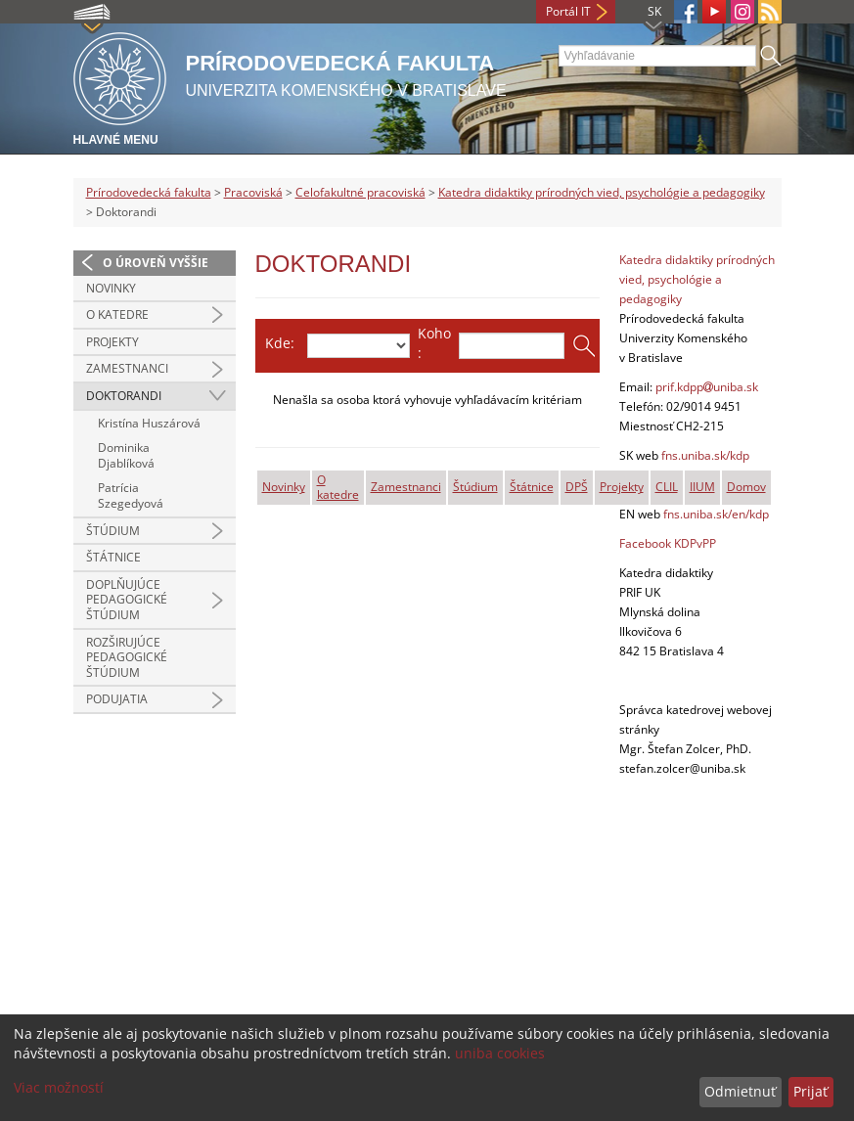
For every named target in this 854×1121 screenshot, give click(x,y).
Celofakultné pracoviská (360, 192)
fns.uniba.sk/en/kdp (716, 514)
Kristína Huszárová (149, 423)
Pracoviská (253, 192)
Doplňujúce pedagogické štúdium (126, 599)
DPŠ (576, 486)
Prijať (810, 1091)
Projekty (112, 342)
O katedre (117, 314)
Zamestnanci (127, 368)
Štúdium (113, 530)
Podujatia (117, 699)
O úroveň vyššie (155, 262)
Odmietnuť (740, 1091)
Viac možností (59, 1087)
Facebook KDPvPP (667, 543)
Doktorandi (123, 395)
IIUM (702, 486)
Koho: (434, 343)
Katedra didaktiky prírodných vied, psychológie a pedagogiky (601, 192)
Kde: (279, 343)
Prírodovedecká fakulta (148, 192)
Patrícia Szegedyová (130, 495)
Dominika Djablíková (126, 455)
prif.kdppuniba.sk (706, 387)
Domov (746, 486)
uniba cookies (500, 1053)
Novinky (111, 288)
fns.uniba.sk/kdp (705, 455)
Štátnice (113, 557)
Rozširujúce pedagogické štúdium (126, 657)
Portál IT (568, 11)
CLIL (666, 486)
